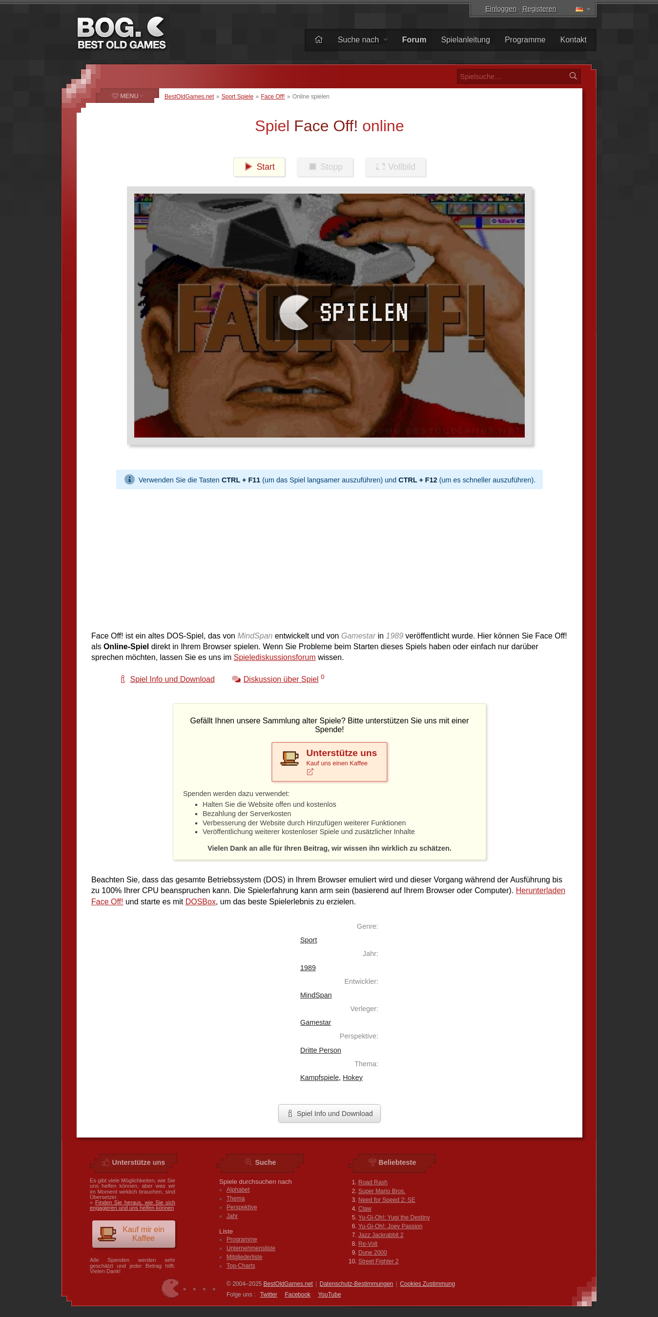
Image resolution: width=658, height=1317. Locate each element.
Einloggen (500, 9)
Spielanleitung (466, 40)
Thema (235, 1198)
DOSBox (200, 902)
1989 (308, 968)
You (329, 1294)
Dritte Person (320, 1050)
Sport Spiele (237, 96)
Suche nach (363, 40)
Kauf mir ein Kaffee (130, 1233)
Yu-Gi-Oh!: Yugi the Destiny (394, 1217)
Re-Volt (367, 1243)
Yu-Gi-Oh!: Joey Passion (390, 1226)
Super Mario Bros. (382, 1191)
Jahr (232, 1216)
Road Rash (373, 1182)
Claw (364, 1208)
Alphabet (237, 1189)
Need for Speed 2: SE (386, 1200)
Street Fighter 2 (378, 1261)
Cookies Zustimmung (427, 1283)
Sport (308, 940)
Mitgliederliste (244, 1257)
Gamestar (315, 1022)
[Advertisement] (329, 557)
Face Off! (273, 96)
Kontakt (573, 40)
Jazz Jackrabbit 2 (381, 1235)
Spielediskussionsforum (275, 657)
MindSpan (316, 995)
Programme (525, 40)
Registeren (539, 9)
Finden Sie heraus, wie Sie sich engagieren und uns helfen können (132, 1205)
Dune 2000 (372, 1252)
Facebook (297, 1294)
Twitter (268, 1294)
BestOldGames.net (189, 96)
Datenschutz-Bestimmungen (356, 1283)
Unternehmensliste (250, 1248)
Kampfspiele (319, 1077)
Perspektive (241, 1207)
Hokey (353, 1077)
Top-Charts (240, 1265)
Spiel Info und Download (329, 1113)
